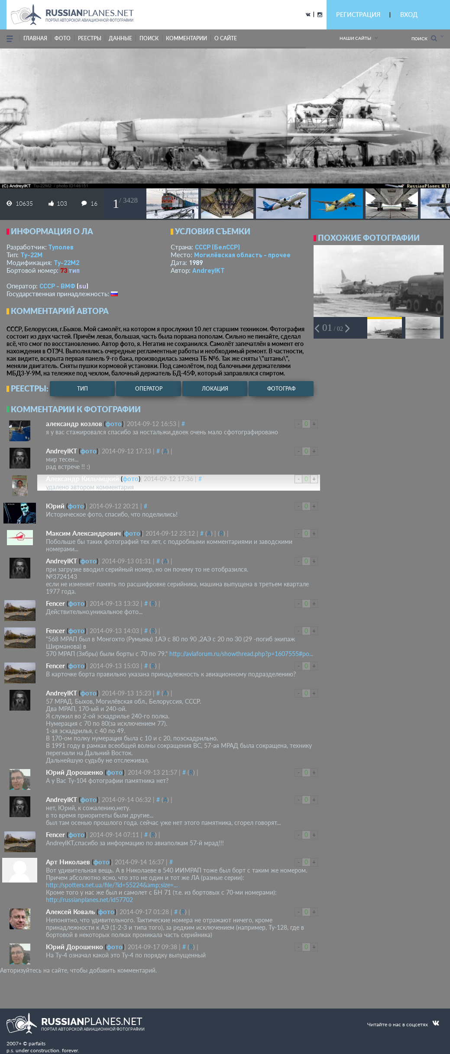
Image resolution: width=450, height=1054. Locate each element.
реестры (89, 38)
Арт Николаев (68, 862)
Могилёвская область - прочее (242, 255)
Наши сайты (355, 38)
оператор (148, 388)
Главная (35, 38)
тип (74, 270)
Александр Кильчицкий (82, 478)
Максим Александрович (83, 533)
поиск (149, 38)
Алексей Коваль (70, 911)
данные (120, 38)
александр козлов (74, 423)
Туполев (61, 247)
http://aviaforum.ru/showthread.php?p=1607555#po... (241, 653)
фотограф (281, 388)
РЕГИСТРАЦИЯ (358, 14)
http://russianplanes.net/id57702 (89, 899)
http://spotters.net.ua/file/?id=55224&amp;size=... (112, 885)
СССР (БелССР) (217, 247)
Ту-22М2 (66, 262)
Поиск (424, 38)
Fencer (55, 603)
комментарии (186, 38)
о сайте (225, 38)
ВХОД (409, 14)
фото (63, 38)
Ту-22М (31, 255)
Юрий (55, 506)
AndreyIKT (208, 270)
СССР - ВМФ (57, 286)
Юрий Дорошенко (74, 772)
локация (215, 388)
